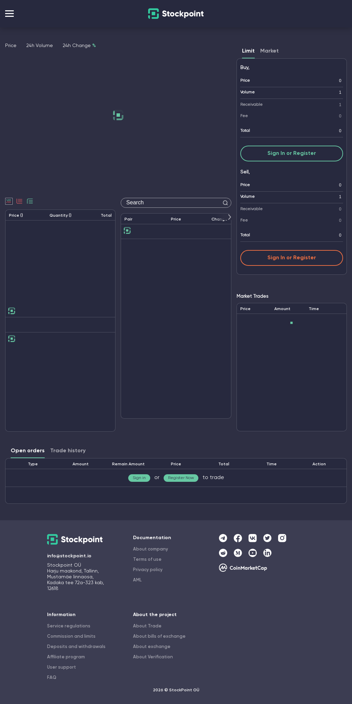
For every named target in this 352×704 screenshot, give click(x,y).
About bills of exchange (159, 636)
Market (269, 51)
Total (245, 131)
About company (150, 549)
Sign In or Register (291, 153)
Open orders (28, 451)
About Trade (147, 626)
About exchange (151, 647)
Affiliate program (66, 657)
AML (137, 580)
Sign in (139, 478)
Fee (244, 116)
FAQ (51, 677)
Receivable (251, 105)
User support (61, 667)
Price (245, 81)
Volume (247, 92)
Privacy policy (148, 570)
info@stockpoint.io (69, 556)
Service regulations (68, 626)
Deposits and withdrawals (76, 647)
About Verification (153, 657)
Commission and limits (71, 636)
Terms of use (147, 559)
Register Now (181, 478)
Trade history (68, 451)
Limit (248, 51)
